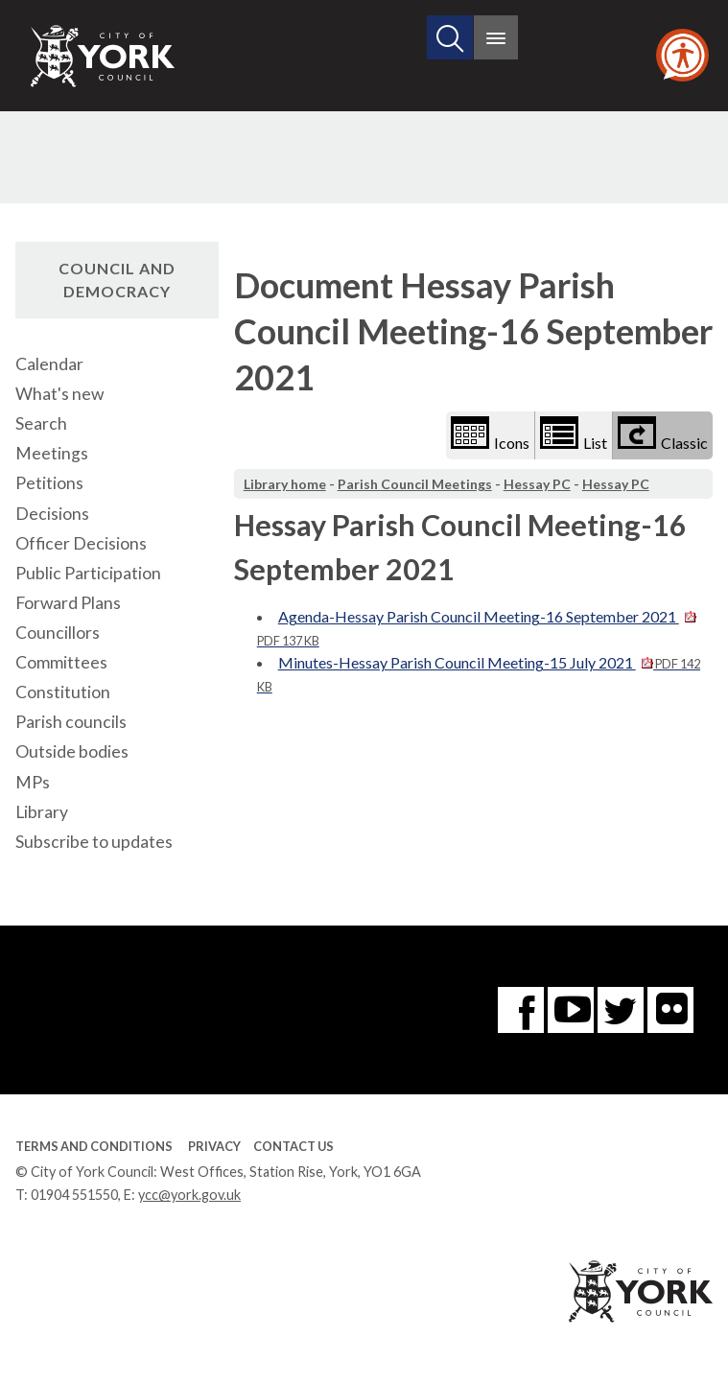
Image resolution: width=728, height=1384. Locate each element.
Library (41, 812)
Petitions (49, 483)
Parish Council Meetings (415, 484)
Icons (490, 434)
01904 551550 (74, 1194)
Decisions (52, 514)
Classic (663, 434)
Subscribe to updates (94, 842)
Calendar (49, 364)
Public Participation (88, 573)
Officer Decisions (81, 543)
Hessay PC (537, 484)
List (573, 434)
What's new (59, 394)
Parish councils (71, 722)
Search (41, 423)
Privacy (214, 1146)
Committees (61, 662)
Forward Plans (68, 603)
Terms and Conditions (94, 1146)
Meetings (51, 453)
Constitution (62, 692)
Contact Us (293, 1146)
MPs (32, 782)
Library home (285, 484)
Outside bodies (72, 751)
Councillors (57, 632)
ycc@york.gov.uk (189, 1194)
